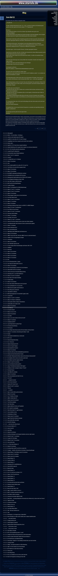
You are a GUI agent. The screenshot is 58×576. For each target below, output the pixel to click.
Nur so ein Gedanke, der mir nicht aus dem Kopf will (17, 554)
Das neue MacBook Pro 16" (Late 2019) (15, 285)
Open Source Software (9, 565)
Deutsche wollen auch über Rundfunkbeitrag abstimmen (18, 351)
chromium (40, 566)
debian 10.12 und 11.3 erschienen (14, 211)
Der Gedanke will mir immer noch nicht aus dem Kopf (18, 358)
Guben (5, 563)
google (25, 568)
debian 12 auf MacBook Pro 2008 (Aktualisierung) (17, 187)
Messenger (33, 563)
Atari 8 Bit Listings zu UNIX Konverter (15, 181)
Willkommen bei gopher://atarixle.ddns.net (16, 287)
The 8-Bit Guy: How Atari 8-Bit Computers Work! (17, 167)
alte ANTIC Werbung (11, 422)
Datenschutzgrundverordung (13, 339)
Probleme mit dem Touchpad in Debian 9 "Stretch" (17, 368)
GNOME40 (9, 247)
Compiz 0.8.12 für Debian (12, 438)
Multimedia (42, 563)
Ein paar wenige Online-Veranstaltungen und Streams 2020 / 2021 (20, 245)
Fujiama (40, 561)
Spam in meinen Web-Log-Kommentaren (15, 392)
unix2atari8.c (10, 239)
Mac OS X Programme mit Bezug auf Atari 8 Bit (16, 556)
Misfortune (10, 249)
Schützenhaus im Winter (12, 414)
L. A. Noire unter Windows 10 (13, 444)
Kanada (9, 333)
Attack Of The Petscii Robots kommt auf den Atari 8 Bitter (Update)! (20, 221)
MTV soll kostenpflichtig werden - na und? (15, 532)
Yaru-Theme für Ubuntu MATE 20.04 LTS (15, 263)
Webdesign (25, 566)
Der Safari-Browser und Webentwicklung (15, 538)
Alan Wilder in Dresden (12, 530)
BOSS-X (12, 561)
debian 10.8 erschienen (12, 251)
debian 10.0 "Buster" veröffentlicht (14, 299)
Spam (44, 128)
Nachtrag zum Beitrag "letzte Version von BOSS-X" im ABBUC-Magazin (21, 205)
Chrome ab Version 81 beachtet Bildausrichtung (17, 271)
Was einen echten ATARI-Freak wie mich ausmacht (17, 283)
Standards (55, 21)
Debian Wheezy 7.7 (11, 462)
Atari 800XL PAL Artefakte (12, 372)
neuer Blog (10, 430)
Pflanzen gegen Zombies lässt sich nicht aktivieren (17, 195)
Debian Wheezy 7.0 (11, 506)
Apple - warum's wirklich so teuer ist (14, 490)
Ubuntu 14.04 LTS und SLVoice (13, 474)
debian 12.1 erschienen (12, 201)
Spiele (8, 566)
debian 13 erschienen (12, 161)
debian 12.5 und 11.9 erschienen (14, 191)
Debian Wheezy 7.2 (11, 486)
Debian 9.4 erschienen (12, 349)
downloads (55, 19)
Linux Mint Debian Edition (12, 508)
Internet (39, 128)
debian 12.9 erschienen (12, 169)
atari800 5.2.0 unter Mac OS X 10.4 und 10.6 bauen (17, 139)
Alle (39, 568)
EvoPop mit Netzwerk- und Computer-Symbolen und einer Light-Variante (21, 434)
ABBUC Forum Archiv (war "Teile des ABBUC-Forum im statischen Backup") (22, 235)
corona (43, 566)
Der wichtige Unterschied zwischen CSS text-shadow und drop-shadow (21, 329)
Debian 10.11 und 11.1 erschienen (14, 219)
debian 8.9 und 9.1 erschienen (13, 386)
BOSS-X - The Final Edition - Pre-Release (15, 135)
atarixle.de (35, 566)
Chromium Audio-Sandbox (12, 213)
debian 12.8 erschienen (12, 171)
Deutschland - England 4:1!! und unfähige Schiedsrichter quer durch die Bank (22, 540)
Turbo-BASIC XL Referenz (12, 291)
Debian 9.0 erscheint (11, 394)
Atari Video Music (11, 404)
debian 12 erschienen (12, 203)
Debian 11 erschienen (12, 225)
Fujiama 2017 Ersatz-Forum (13, 384)
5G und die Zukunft (11, 309)
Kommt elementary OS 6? (12, 227)
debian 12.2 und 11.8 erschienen (14, 199)
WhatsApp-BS (10, 133)
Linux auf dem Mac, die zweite (13, 420)
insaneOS (9, 157)
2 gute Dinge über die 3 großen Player (15, 323)
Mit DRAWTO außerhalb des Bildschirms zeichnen (17, 173)
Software (55, 16)
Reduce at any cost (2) (12, 311)
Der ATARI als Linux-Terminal (13, 209)
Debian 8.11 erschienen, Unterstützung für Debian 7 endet (18, 331)
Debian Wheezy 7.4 (11, 478)
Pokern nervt (10, 550)
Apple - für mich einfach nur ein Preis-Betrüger (16, 546)
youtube (35, 568)
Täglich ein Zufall (11, 500)
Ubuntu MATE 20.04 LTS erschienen (14, 269)
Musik (3, 565)
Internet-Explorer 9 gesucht (13, 522)
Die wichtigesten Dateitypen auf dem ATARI (16, 179)
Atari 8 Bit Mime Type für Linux (13, 243)
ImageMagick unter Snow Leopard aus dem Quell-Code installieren (20, 141)
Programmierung (36, 565)
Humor (8, 563)
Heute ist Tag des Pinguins (13, 345)
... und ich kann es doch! (12, 526)
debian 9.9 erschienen (12, 305)
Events (56, 20)
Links (56, 22)
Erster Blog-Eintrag (11, 552)
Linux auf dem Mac (11, 442)
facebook (21, 568)
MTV (30, 563)
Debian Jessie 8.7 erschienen (13, 416)
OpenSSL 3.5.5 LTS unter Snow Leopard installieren (17, 145)
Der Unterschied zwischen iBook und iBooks (16, 482)
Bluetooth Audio (11, 468)
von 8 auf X (10, 378)
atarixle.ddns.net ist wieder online (14, 303)
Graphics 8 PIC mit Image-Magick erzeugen (16, 237)
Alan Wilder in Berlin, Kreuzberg (13, 494)
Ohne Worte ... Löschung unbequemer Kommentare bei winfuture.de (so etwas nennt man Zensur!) (26, 498)
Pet (17, 565)
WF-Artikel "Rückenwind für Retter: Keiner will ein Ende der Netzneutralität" (22, 356)
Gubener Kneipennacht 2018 (13, 343)
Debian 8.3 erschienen (12, 446)
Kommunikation (17, 563)
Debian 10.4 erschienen (12, 265)
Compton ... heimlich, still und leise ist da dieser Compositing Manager (21, 450)
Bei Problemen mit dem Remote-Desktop (15, 548)
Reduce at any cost (11, 504)
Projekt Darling (10, 279)
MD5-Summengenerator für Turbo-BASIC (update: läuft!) (18, 293)
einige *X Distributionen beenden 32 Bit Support (16, 366)
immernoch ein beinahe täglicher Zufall (15, 496)
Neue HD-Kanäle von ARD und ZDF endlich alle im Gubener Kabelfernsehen (22, 516)
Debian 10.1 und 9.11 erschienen (14, 297)
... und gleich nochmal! (12, 380)
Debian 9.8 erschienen (12, 313)
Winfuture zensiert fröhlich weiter (14, 484)
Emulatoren (25, 561)
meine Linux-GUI (11, 428)
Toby (8, 512)
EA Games (21, 561)
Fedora (37, 561)
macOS (31, 568)
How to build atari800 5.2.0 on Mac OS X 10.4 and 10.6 (18, 165)
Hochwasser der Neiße (12, 502)
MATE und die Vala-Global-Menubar (14, 183)
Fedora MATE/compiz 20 (12, 466)
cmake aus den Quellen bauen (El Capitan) (15, 137)
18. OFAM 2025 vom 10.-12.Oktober (14, 159)
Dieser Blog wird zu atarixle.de (13, 289)
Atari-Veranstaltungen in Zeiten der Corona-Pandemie (18, 267)
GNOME (43, 561)
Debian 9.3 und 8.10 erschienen (13, 362)
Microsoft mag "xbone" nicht (13, 488)
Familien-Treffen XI (11, 460)
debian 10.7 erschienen (12, 253)
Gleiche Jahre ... (11, 143)
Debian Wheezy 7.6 (11, 470)
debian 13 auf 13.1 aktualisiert (13, 155)
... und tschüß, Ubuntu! (12, 518)
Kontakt (56, 24)
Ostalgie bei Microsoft (12, 520)
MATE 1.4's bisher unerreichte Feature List (15, 492)
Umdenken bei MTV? (11, 321)
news (56, 15)
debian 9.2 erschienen (12, 374)
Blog (56, 14)
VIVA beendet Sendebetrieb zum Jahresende (16, 335)
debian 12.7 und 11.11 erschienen (14, 189)
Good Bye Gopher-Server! (12, 197)
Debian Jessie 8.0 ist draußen (13, 456)
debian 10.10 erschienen (12, 233)
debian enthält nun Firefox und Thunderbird (16, 406)
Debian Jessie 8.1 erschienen (13, 454)
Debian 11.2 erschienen (12, 215)
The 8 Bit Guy (12, 566)
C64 (15, 561)
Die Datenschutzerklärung (12, 325)
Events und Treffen (32, 561)
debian (11, 568)
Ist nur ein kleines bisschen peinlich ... (15, 364)
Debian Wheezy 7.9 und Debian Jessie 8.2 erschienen (17, 452)
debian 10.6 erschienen (12, 255)
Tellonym (9, 388)
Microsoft (37, 563)
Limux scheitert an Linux (12, 412)
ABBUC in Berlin (54, 13)
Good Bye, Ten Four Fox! (12, 217)
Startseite (55, 12)
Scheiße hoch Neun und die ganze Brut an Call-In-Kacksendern (19, 534)
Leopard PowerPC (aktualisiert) (13, 151)
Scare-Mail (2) (10, 307)
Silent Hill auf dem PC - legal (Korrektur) (15, 410)
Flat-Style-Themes (11, 370)
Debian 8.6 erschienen (12, 432)
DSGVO (17, 561)
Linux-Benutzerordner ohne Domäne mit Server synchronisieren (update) (21, 223)
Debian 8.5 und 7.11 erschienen (13, 436)
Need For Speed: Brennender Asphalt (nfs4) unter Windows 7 (19, 536)
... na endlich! (10, 390)
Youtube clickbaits (11, 185)
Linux (26, 563)
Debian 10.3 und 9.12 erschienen (14, 275)
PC (15, 565)
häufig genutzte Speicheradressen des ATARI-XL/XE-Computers (19, 177)
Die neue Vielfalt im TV (12, 426)
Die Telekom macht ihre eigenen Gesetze (15, 360)
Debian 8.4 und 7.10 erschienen (13, 440)
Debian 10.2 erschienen (12, 281)
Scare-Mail (10, 315)
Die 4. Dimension (11, 341)
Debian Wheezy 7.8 (11, 458)
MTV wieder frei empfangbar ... (13, 408)
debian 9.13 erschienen (12, 257)
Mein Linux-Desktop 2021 (12, 229)
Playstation (30, 565)
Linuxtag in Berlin (11, 542)
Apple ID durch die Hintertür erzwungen (15, 418)
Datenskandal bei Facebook (13, 347)
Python (42, 565)
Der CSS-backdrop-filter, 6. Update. (14, 261)
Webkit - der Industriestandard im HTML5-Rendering (17, 544)
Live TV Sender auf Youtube (13, 396)
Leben (22, 563)
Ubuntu (21, 566)
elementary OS (16, 568)
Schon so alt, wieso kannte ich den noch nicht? (16, 317)
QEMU (45, 565)
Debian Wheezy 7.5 (11, 476)
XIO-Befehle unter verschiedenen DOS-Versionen (17, 175)
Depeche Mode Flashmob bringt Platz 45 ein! (16, 524)
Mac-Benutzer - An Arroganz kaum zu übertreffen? (17, 514)
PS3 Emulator (10, 327)
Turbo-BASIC (17, 566)
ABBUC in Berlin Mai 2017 (12, 398)
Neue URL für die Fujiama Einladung (14, 277)
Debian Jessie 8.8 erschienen (13, 400)
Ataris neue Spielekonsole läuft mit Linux (15, 376)
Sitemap (55, 23)
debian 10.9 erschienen (12, 241)
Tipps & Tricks (54, 17)
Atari (9, 561)
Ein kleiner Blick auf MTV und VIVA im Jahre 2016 (17, 448)
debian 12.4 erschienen (12, 193)
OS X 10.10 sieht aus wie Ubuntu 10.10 (15, 472)
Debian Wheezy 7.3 (11, 480)
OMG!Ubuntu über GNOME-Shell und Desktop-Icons (17, 231)
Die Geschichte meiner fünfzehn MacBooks (16, 153)
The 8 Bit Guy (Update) (12, 402)
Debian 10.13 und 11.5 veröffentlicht (14, 207)
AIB (4, 561)
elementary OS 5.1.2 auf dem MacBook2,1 (15, 273)
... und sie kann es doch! (12, 528)
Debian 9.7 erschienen (12, 319)
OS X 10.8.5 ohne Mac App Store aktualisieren (16, 149)
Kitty (8, 259)
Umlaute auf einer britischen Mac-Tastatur (15, 353)
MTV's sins (10, 337)
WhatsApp (30, 566)
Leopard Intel (10, 295)
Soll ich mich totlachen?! (12, 382)
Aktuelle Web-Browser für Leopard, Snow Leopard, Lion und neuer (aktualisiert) (22, 147)
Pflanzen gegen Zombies (23, 565)
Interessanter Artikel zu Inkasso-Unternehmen (16, 301)
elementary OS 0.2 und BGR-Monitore (14, 464)
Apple (6, 561)
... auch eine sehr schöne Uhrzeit (14, 424)
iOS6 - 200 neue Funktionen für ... (14, 510)
